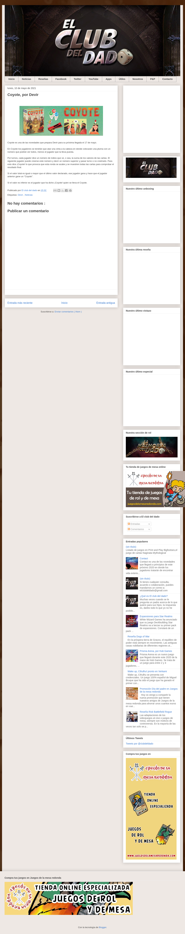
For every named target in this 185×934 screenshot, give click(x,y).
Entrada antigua (105, 302)
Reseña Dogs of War (138, 636)
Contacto (167, 79)
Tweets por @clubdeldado (139, 743)
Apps (109, 79)
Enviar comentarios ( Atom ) (68, 311)
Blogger (102, 927)
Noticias (26, 79)
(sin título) (131, 546)
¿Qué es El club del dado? (154, 596)
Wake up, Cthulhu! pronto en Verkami (147, 671)
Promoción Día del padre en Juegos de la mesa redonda (159, 690)
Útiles (122, 79)
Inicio (11, 79)
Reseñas (43, 79)
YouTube (93, 79)
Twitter (77, 79)
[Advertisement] (33, 118)
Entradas (134, 524)
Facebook (60, 79)
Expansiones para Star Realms (156, 616)
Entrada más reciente (19, 302)
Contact (144, 558)
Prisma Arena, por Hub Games (156, 651)
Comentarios (136, 529)
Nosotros (138, 79)
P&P (152, 79)
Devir (21, 195)
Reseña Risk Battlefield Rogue (156, 711)
